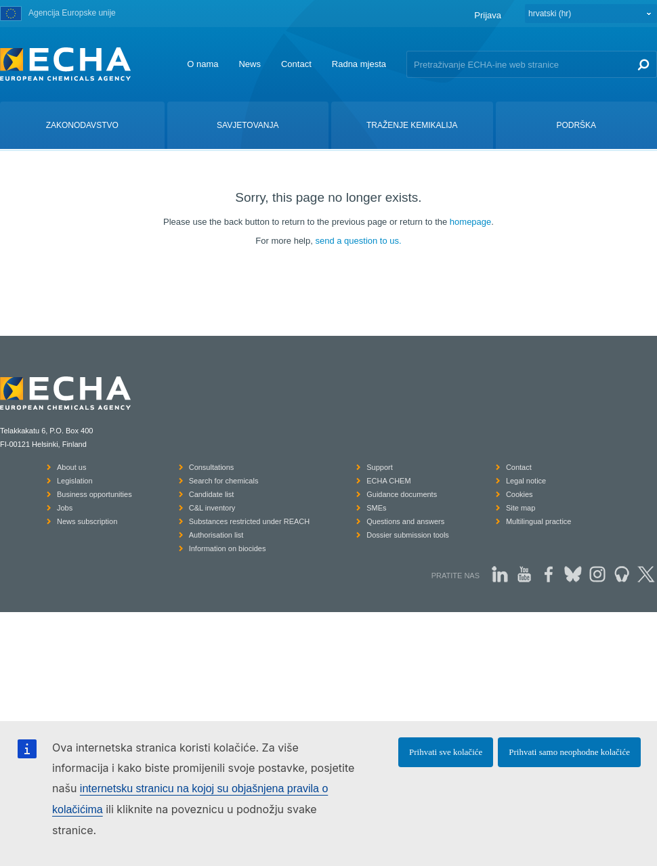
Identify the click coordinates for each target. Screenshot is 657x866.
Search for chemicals (224, 481)
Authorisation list (216, 535)
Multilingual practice (539, 521)
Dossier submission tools (407, 535)
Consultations (211, 467)
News (249, 64)
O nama (202, 64)
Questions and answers (405, 521)
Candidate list (211, 494)
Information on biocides (227, 548)
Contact (296, 64)
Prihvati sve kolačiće (445, 752)
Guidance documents (401, 494)
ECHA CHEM (388, 481)
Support (379, 467)
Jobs (64, 508)
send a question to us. (358, 241)
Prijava (487, 15)
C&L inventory (212, 508)
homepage (470, 222)
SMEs (376, 508)
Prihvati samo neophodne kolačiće (569, 752)
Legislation (75, 481)
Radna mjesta (359, 64)
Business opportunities (94, 494)
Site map (520, 508)
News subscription (87, 521)
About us (71, 467)
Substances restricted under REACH (249, 521)
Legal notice (526, 481)
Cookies (519, 494)
